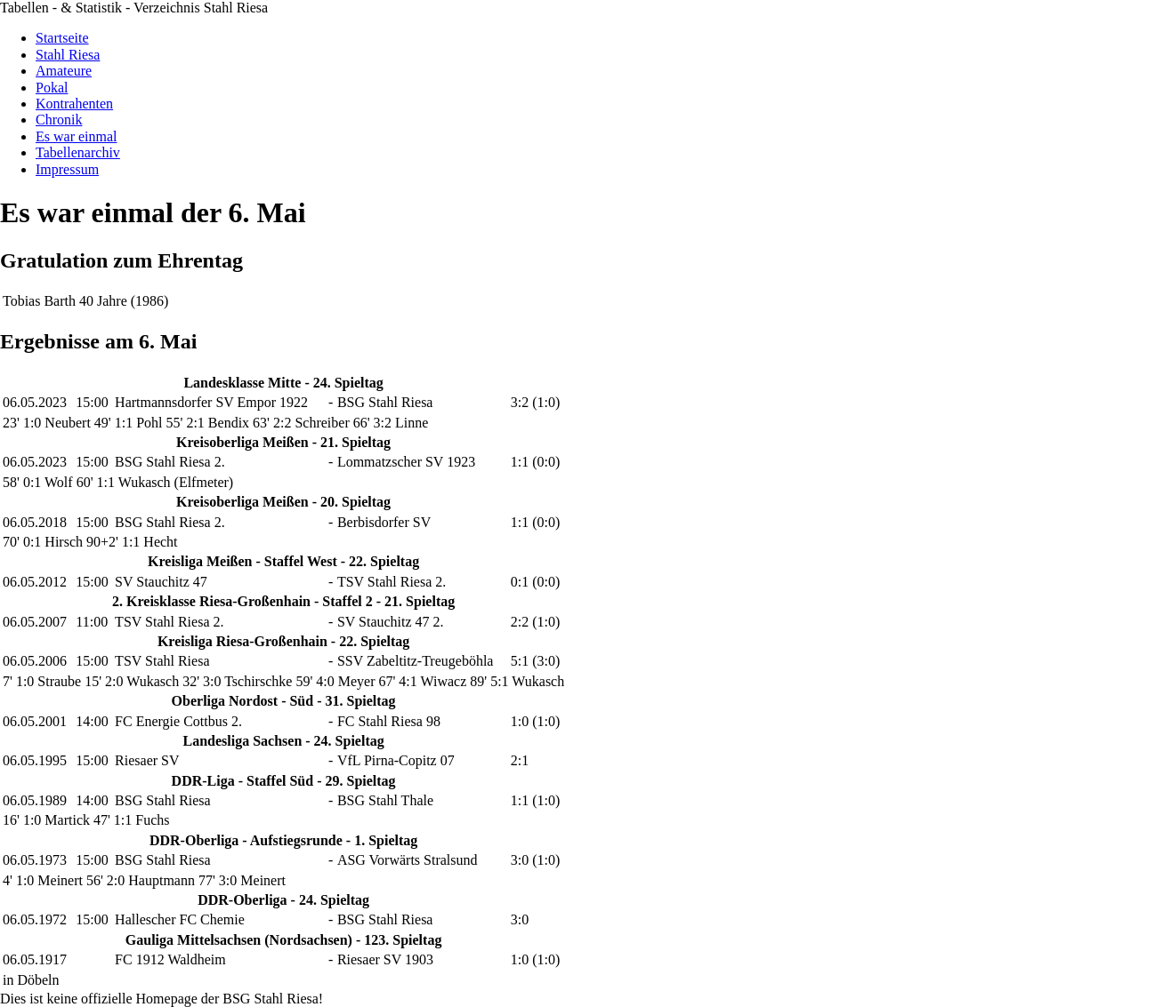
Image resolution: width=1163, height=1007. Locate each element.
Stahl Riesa (68, 54)
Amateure (64, 70)
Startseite (62, 37)
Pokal (52, 87)
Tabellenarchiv (78, 152)
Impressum (67, 169)
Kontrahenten (74, 103)
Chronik (59, 119)
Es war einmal (76, 136)
